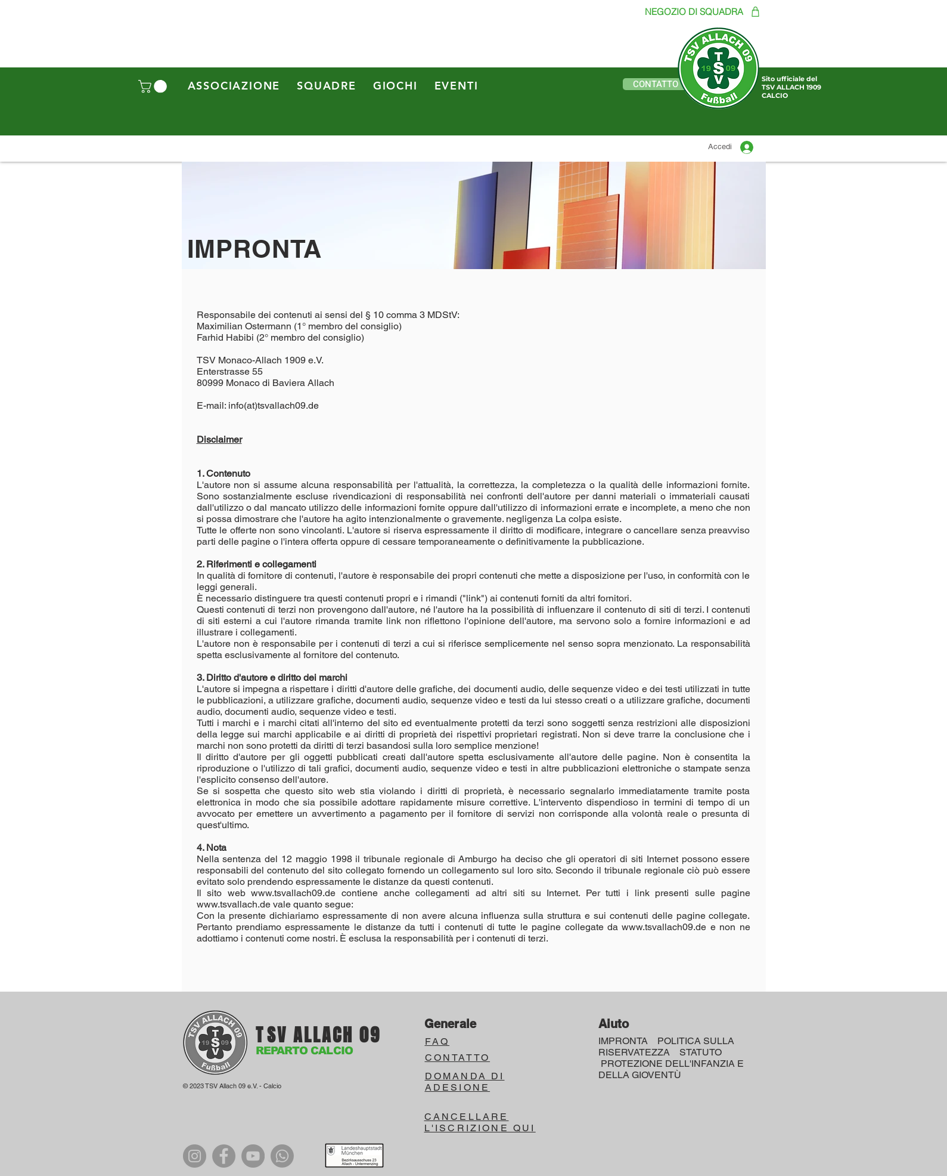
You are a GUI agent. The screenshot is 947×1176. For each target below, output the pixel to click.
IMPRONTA (623, 1041)
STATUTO (700, 1052)
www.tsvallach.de (234, 904)
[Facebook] (223, 1156)
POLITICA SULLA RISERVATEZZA (666, 1046)
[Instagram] (194, 1156)
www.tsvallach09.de (293, 893)
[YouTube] (253, 1156)
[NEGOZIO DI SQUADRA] (692, 11)
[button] (154, 86)
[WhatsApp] (282, 1156)
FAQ (437, 1041)
